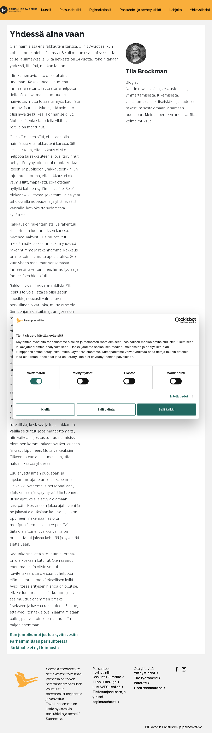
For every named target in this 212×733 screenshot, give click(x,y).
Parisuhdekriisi (70, 10)
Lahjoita (175, 10)
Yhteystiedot (200, 10)
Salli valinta (106, 409)
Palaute (140, 683)
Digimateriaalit (100, 10)
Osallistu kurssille (107, 677)
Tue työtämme (146, 678)
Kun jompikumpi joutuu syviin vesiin (44, 634)
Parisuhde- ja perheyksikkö (140, 10)
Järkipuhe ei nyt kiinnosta (34, 647)
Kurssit (46, 10)
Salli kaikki (167, 409)
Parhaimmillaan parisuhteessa (38, 641)
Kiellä (45, 409)
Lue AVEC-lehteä (106, 687)
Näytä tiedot (179, 396)
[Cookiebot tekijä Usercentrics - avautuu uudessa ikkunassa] (178, 320)
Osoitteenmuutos (148, 688)
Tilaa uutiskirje (105, 682)
